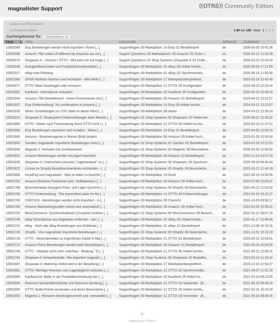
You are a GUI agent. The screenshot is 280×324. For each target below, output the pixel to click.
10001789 (13, 187)
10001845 (13, 137)
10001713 (13, 245)
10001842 (13, 143)
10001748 (13, 219)
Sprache (229, 42)
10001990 (13, 79)
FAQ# (10, 42)
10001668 (13, 277)
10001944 (13, 98)
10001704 (13, 258)
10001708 (13, 251)
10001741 (13, 226)
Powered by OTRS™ (142, 316)
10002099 (13, 47)
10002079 (13, 60)
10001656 (13, 289)
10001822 (13, 168)
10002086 (13, 54)
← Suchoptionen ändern (22, 30)
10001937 (13, 105)
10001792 (13, 181)
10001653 (13, 296)
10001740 (13, 232)
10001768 (13, 194)
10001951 (13, 92)
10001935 (13, 111)
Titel (29, 42)
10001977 (13, 86)
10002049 (13, 66)
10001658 (13, 283)
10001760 (13, 207)
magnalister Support (35, 8)
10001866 (13, 130)
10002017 (13, 73)
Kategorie (127, 42)
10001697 (13, 264)
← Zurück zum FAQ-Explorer (25, 23)
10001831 (13, 156)
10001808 (13, 175)
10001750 (13, 213)
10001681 (13, 270)
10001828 (13, 162)
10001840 (13, 149)
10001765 (13, 200)
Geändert (251, 42)
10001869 (13, 124)
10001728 (13, 238)
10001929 (13, 117)
